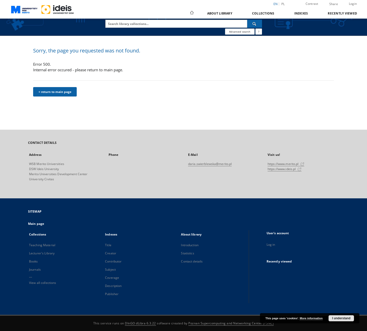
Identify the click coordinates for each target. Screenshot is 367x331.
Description (113, 286)
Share (333, 4)
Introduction (189, 245)
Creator (110, 253)
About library (219, 13)
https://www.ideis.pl (285, 169)
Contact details (192, 261)
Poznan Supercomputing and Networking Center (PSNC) (231, 323)
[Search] (254, 24)
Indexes (301, 13)
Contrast (312, 4)
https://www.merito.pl (286, 164)
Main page (36, 224)
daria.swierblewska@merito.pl (210, 164)
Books (33, 261)
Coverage (112, 277)
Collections (263, 13)
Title (108, 245)
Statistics (187, 253)
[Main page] (191, 13)
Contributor (113, 261)
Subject (110, 269)
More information (311, 318)
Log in (271, 244)
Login (353, 4)
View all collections (42, 283)
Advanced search (239, 31)
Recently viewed (342, 13)
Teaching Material (42, 245)
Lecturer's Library (42, 253)
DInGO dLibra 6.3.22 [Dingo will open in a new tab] (140, 323)
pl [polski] (283, 4)
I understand (341, 318)
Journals (35, 269)
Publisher (112, 294)
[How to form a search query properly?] (258, 32)
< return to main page (54, 92)
